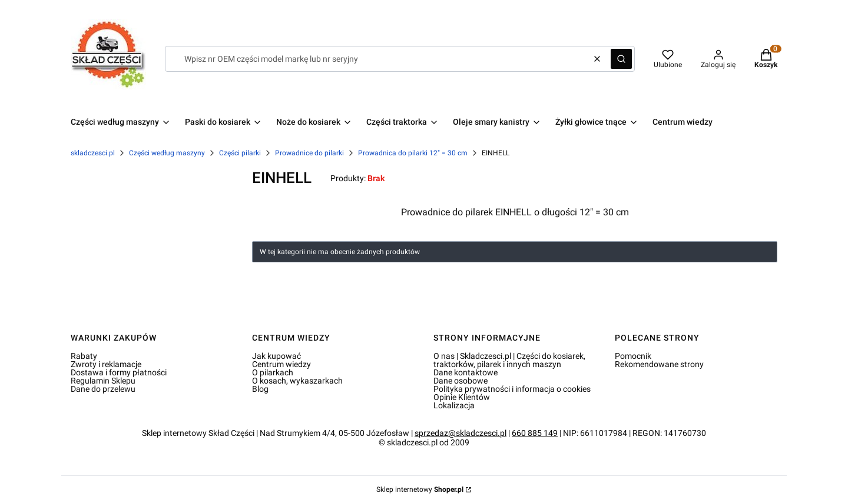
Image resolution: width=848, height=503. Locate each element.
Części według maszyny (167, 153)
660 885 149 (535, 433)
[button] (621, 59)
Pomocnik (633, 356)
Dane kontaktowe (465, 372)
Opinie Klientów (461, 397)
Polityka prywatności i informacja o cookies (512, 389)
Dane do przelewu (103, 389)
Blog (260, 389)
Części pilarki (240, 153)
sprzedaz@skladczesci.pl (460, 433)
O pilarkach (272, 372)
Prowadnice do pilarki (309, 153)
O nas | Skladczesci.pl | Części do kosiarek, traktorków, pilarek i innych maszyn (509, 360)
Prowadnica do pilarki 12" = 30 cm (413, 153)
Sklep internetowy (419, 489)
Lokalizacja (454, 405)
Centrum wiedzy (281, 364)
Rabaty (84, 356)
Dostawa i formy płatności (119, 372)
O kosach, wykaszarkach (297, 380)
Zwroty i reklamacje (106, 364)
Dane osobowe (460, 380)
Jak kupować (276, 356)
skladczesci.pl (93, 153)
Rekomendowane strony (659, 364)
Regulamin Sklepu (103, 380)
